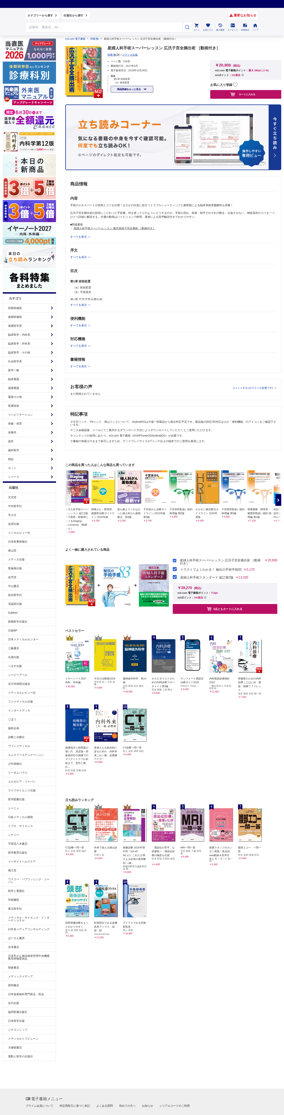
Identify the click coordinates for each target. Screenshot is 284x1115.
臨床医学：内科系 (19, 334)
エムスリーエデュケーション (26, 754)
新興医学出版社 (17, 621)
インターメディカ (19, 710)
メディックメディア (20, 976)
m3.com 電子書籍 (75, 39)
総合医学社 (15, 594)
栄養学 (12, 432)
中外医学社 (15, 506)
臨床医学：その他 (19, 352)
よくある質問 (104, 1105)
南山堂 (12, 550)
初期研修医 (15, 308)
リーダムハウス (17, 772)
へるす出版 (15, 666)
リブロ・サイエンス (20, 826)
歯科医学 (13, 450)
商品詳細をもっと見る (129, 89)
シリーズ (13, 476)
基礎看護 (13, 388)
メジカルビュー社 (19, 532)
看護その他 (15, 396)
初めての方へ (127, 1105)
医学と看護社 (16, 890)
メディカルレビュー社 (22, 692)
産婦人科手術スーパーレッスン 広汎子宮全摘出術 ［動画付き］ (220, 562)
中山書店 (13, 586)
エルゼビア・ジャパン (22, 781)
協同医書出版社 (17, 1012)
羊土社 (12, 515)
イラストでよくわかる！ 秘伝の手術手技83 (210, 569)
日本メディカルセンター (23, 639)
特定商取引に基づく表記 (75, 1105)
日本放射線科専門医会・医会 (26, 994)
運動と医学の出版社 (20, 1056)
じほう (12, 719)
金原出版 (13, 523)
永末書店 (13, 947)
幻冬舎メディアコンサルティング (29, 929)
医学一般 (13, 370)
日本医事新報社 (17, 541)
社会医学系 (15, 361)
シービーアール (17, 674)
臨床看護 (13, 379)
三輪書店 (13, 648)
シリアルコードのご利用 (174, 1105)
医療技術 (13, 405)
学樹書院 (13, 899)
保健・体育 (15, 423)
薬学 (11, 441)
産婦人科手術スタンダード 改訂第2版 (206, 577)
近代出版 (13, 1003)
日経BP (12, 630)
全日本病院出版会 (19, 683)
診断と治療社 (16, 737)
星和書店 (13, 985)
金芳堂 (12, 577)
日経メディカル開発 (20, 817)
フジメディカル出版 (20, 701)
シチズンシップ (17, 1029)
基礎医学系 (15, 325)
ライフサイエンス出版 (22, 790)
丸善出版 (13, 657)
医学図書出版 (16, 799)
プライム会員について (39, 1105)
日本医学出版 (16, 1020)
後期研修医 (15, 316)
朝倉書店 (13, 967)
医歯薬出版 (15, 568)
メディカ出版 (16, 559)
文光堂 (12, 497)
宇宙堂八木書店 (17, 843)
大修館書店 (15, 1047)
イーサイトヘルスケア (22, 861)
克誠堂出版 (15, 603)
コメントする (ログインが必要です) (253, 387)
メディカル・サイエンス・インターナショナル (29, 919)
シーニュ (13, 808)
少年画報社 (15, 763)
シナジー (13, 834)
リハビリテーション (20, 414)
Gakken (13, 612)
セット (12, 468)
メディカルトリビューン (23, 1038)
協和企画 (13, 728)
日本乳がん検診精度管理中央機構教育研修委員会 (29, 957)
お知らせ (147, 1105)
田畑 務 (94, 39)
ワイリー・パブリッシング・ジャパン (29, 881)
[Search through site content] (104, 27)
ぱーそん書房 (16, 938)
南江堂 (12, 870)
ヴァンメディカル (19, 746)
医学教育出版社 (17, 852)
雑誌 (11, 459)
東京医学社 (15, 908)
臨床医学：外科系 (19, 343)
